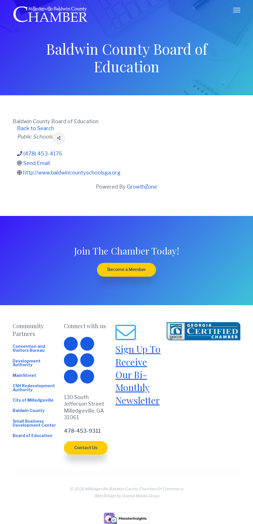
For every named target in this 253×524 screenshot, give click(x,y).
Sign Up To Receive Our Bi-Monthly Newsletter (138, 374)
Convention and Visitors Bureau (29, 349)
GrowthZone (142, 187)
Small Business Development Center (34, 423)
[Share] (58, 138)
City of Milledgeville (33, 400)
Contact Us (85, 447)
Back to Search (35, 128)
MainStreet (24, 376)
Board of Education (32, 436)
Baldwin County (29, 411)
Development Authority (27, 363)
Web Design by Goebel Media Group (126, 495)
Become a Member (126, 269)
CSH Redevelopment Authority (34, 388)
